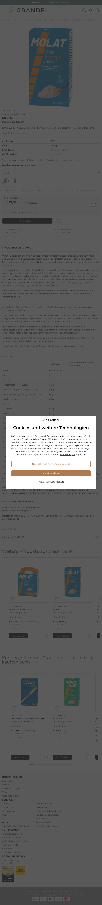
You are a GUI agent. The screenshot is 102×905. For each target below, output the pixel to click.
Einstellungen (67, 454)
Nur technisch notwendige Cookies (51, 464)
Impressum (44, 482)
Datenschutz (57, 482)
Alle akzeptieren (51, 473)
